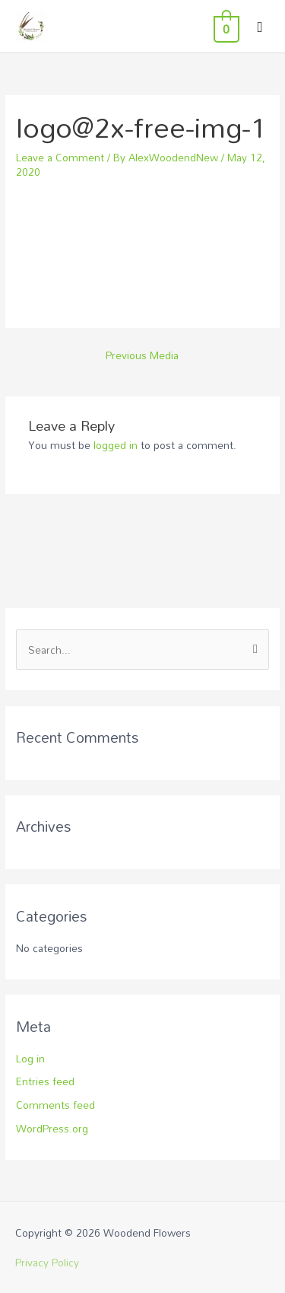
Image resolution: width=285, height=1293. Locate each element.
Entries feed (45, 1081)
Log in (30, 1058)
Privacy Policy (47, 1262)
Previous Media (142, 355)
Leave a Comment (60, 157)
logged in (115, 445)
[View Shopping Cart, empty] (225, 27)
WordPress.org (52, 1128)
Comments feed (55, 1104)
